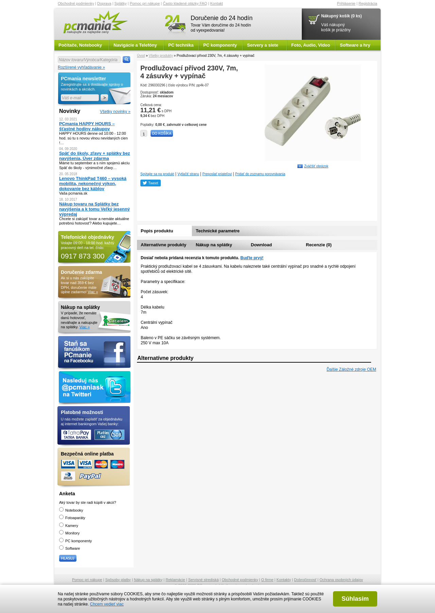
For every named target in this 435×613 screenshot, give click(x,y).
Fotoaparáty (72, 518)
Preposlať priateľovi (217, 174)
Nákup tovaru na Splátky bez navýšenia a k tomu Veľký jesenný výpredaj (94, 209)
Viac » (93, 292)
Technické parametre (218, 230)
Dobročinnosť (305, 580)
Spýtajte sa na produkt (157, 174)
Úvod (141, 55)
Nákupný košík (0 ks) (341, 16)
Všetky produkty (161, 55)
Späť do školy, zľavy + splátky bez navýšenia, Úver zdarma (94, 156)
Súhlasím (355, 598)
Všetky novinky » (115, 111)
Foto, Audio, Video (310, 45)
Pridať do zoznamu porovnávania (260, 174)
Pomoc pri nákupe (145, 3)
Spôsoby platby (118, 580)
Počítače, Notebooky (80, 45)
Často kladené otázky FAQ (185, 3)
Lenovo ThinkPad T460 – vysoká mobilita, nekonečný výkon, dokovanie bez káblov (92, 183)
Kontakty (284, 580)
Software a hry (355, 45)
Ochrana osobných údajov (341, 580)
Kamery (68, 526)
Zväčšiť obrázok (316, 166)
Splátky (121, 3)
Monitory (69, 533)
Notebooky (71, 510)
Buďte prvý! (251, 257)
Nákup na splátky (214, 244)
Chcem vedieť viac (107, 604)
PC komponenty (220, 45)
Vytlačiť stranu (188, 174)
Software (69, 548)
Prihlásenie (346, 3)
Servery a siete (262, 45)
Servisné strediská (203, 580)
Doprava (104, 3)
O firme (267, 580)
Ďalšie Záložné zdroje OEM (351, 369)
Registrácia (368, 3)
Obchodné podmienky (76, 3)
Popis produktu (157, 230)
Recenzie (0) (319, 244)
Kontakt (216, 3)
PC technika (180, 45)
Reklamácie (175, 580)
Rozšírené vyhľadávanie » (81, 67)
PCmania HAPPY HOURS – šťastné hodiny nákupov (87, 126)
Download (261, 244)
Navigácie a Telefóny (135, 45)
